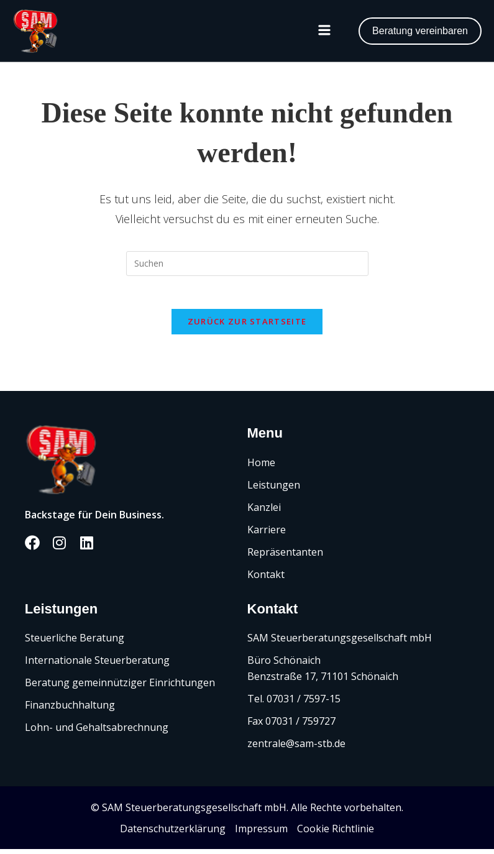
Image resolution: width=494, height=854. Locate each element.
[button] (324, 31)
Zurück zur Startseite (247, 326)
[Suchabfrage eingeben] (247, 263)
